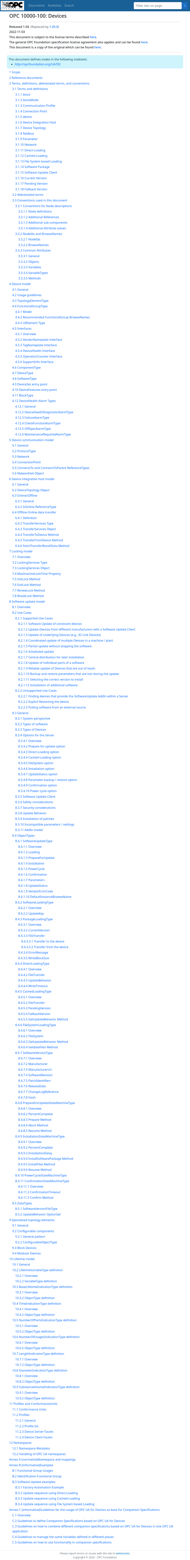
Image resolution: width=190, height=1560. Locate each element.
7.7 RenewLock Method (28, 590)
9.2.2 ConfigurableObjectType (36, 1242)
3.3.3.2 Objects (28, 262)
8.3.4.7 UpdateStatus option (38, 774)
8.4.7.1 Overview (29, 1058)
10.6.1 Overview (26, 1342)
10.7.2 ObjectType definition (35, 1365)
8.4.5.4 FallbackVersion (34, 1014)
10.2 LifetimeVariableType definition (37, 1270)
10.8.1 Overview (26, 1376)
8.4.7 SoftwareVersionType (34, 1053)
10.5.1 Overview (26, 1326)
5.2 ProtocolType (24, 451)
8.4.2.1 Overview (29, 908)
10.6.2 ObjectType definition (35, 1348)
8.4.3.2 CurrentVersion (34, 930)
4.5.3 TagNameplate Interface (36, 345)
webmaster (122, 1553)
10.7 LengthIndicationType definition (38, 1354)
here (93, 37)
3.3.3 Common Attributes (33, 250)
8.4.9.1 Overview (29, 1142)
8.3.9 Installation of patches (34, 819)
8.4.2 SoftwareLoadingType (34, 902)
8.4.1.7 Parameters (31, 880)
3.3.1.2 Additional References (38, 217)
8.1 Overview (21, 607)
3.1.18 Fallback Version (31, 189)
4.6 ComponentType (26, 367)
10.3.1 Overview (26, 1292)
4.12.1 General (25, 406)
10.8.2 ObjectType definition (35, 1381)
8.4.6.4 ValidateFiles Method (38, 1047)
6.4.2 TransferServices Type (34, 523)
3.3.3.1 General (29, 256)
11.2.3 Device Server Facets (34, 1432)
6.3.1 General (24, 501)
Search (69, 5)
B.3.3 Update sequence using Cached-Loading (47, 1498)
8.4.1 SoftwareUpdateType (33, 841)
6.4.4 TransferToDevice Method (37, 535)
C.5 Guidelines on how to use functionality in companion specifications (62, 1542)
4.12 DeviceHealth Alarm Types (34, 401)
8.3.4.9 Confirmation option (37, 785)
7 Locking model (20, 551)
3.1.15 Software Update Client (36, 172)
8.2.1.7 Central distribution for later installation (51, 657)
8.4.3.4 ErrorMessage (33, 952)
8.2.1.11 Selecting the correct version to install (50, 679)
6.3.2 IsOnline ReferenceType (35, 507)
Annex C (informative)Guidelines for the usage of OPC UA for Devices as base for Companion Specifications (84, 1510)
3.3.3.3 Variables (29, 267)
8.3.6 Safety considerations (34, 802)
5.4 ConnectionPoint (26, 462)
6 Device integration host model (31, 479)
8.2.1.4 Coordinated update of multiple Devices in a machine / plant (65, 640)
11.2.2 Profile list (27, 1426)
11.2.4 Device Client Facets (33, 1437)
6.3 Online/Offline (24, 495)
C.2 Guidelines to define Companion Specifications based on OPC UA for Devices (68, 1521)
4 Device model (20, 284)
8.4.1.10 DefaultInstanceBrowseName (44, 897)
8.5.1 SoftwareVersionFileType (36, 1209)
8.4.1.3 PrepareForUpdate (36, 858)
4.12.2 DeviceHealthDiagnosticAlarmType (44, 412)
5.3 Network (20, 456)
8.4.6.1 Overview (29, 1030)
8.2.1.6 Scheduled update (36, 652)
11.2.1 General (25, 1420)
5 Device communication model (31, 440)
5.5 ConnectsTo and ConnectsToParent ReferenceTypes (51, 468)
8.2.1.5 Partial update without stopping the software (55, 646)
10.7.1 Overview (26, 1359)
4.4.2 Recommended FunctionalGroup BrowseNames (52, 317)
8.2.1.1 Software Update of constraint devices (50, 624)
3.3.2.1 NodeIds (29, 239)
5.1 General (20, 445)
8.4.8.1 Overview (29, 1108)
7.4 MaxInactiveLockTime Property (36, 574)
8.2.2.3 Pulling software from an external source (52, 707)
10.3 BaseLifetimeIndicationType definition (42, 1287)
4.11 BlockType (22, 395)
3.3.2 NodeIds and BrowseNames (38, 234)
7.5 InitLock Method (26, 579)
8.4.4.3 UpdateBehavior (34, 980)
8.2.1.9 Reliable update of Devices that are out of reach (56, 668)
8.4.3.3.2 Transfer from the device (44, 947)
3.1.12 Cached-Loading (31, 156)
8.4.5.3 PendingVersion (34, 1008)
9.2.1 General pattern (30, 1236)
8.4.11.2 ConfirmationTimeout (39, 1192)
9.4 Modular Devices (26, 1253)
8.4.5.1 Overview (29, 997)
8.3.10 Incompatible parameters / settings (44, 824)
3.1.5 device (23, 117)
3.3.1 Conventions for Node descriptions (43, 206)
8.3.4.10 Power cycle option (37, 791)
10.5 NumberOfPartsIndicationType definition (44, 1320)
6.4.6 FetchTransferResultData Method (42, 546)
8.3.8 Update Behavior (30, 813)
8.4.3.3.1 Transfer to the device (42, 941)
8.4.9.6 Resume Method (35, 1170)
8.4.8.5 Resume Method (35, 1131)
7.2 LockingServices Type (29, 562)
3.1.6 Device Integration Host (35, 122)
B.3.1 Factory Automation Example (39, 1487)
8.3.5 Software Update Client (35, 796)
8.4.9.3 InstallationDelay (35, 1153)
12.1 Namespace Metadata (31, 1448)
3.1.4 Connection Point (31, 111)
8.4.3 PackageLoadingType (34, 919)
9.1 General (20, 1225)
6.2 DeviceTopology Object (30, 490)
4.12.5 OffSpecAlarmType (33, 429)
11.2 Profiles (21, 1415)
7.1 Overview (21, 557)
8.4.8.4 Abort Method (33, 1125)
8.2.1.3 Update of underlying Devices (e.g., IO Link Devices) (59, 635)
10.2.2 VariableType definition (36, 1281)
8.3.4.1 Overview (29, 741)
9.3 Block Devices (24, 1248)
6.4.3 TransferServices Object (35, 529)
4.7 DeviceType (22, 373)
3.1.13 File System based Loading (38, 161)
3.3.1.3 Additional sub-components (42, 222)
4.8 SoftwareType (24, 379)
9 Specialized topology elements (32, 1220)
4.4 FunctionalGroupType (30, 306)
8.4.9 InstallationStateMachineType (40, 1136)
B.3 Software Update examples (33, 1482)
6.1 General (20, 484)
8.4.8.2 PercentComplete (35, 1114)
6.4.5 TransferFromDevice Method (39, 540)
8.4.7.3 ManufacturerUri (35, 1069)
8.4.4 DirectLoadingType (32, 963)
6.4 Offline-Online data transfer (34, 512)
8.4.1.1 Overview (29, 847)
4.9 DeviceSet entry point (29, 384)
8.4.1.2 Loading (29, 852)
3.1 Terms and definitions (30, 89)
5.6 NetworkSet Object (28, 473)
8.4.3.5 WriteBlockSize (33, 958)
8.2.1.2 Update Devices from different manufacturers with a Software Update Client (76, 629)
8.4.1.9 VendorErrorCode (35, 891)
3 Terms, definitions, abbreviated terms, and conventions (49, 83)
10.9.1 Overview (26, 1393)
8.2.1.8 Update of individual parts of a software (51, 663)
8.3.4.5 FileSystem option (35, 763)
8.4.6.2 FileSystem (30, 1036)
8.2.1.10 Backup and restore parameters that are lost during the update (68, 674)
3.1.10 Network (26, 145)
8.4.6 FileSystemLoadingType (35, 1025)
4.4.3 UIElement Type (30, 323)
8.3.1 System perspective (32, 718)
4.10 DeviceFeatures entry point (34, 390)
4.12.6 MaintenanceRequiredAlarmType (43, 434)
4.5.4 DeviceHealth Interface (35, 351)
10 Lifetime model (22, 1259)
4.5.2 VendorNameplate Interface (38, 340)
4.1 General (20, 289)
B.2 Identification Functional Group (37, 1476)
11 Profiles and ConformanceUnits (33, 1404)
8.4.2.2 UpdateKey (31, 913)
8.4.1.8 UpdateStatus (33, 886)
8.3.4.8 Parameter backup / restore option (47, 780)
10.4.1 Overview (26, 1309)
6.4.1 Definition (26, 518)
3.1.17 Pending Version (31, 183)
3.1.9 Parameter (26, 139)
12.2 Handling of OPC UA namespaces (39, 1454)
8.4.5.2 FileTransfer (31, 1003)
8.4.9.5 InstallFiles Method (36, 1164)
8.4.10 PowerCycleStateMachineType (41, 1175)
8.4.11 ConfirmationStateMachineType (42, 1181)
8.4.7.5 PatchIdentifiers (34, 1081)
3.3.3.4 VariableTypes (33, 273)
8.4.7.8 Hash (27, 1097)
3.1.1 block (22, 94)
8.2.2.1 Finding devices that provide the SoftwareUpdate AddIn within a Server (73, 696)
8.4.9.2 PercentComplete (35, 1147)
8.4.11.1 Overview (30, 1186)
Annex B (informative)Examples (31, 1465)
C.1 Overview (21, 1515)
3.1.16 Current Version (31, 178)
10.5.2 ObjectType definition (35, 1331)
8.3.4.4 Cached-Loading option (39, 757)
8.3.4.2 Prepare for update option (41, 746)
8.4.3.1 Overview (29, 925)
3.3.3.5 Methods (29, 278)
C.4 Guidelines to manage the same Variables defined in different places (63, 1537)
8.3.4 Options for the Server (34, 735)
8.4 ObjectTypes (23, 835)
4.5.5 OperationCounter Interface (38, 356)
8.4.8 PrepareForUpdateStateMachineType (45, 1103)
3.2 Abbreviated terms (27, 195)
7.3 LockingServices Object (31, 568)
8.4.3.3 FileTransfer (31, 936)
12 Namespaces (20, 1443)
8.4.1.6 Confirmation (32, 874)
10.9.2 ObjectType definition (35, 1398)
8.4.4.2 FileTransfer (31, 975)
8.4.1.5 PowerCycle (31, 869)
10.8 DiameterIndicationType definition (39, 1370)
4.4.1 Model (23, 312)
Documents (37, 5)
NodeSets (55, 5)
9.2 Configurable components (33, 1231)
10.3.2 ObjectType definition (35, 1298)
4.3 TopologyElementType (30, 301)
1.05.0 (53, 27)
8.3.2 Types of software (31, 724)
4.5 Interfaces (21, 328)
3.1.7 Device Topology (30, 128)
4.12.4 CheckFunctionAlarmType (37, 423)
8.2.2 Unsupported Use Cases (36, 691)
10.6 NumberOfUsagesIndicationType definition (46, 1337)
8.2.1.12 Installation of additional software (48, 685)
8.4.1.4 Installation (31, 863)
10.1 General (21, 1264)
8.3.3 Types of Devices (30, 729)
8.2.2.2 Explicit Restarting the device (43, 702)
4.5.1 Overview (25, 334)
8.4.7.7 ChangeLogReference (38, 1092)
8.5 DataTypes (22, 1203)
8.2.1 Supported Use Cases (34, 618)
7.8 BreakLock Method (28, 596)
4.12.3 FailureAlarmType (32, 418)
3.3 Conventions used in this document (39, 200)
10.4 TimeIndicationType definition (36, 1304)
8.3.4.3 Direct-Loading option (38, 752)
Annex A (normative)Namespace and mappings (42, 1459)
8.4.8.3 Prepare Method (34, 1120)
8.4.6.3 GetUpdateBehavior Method (43, 1042)
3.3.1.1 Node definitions (35, 211)
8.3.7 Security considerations (35, 808)
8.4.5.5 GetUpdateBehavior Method (43, 1019)
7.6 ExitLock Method (26, 585)
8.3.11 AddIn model (29, 830)
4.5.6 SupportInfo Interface (34, 362)
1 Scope (14, 72)
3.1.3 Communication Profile (35, 106)
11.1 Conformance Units (29, 1409)
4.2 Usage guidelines (27, 295)
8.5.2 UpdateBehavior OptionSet (38, 1214)
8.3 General (20, 713)
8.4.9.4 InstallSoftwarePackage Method (45, 1159)
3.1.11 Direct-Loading (30, 150)
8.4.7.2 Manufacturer (33, 1064)
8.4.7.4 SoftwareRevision (35, 1075)
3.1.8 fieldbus (24, 133)
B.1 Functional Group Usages (32, 1471)
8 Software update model (27, 601)
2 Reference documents (26, 78)
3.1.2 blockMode (26, 100)
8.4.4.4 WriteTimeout (33, 986)
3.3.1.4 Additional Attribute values (42, 228)
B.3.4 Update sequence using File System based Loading (54, 1504)
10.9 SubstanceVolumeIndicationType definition (46, 1387)
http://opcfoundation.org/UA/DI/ (38, 64)
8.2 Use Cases (22, 613)
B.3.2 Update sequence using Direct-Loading (46, 1493)
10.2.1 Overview (26, 1276)
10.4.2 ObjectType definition (35, 1315)
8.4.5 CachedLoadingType (33, 991)
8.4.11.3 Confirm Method (35, 1198)
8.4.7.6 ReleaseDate (32, 1086)
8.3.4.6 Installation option (36, 769)
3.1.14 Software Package (32, 167)
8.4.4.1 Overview (29, 969)
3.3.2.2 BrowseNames (33, 245)
